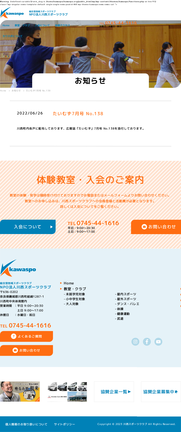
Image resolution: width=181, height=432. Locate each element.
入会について (42, 25)
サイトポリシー (64, 424)
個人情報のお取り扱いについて (26, 424)
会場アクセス (62, 25)
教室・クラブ (22, 25)
